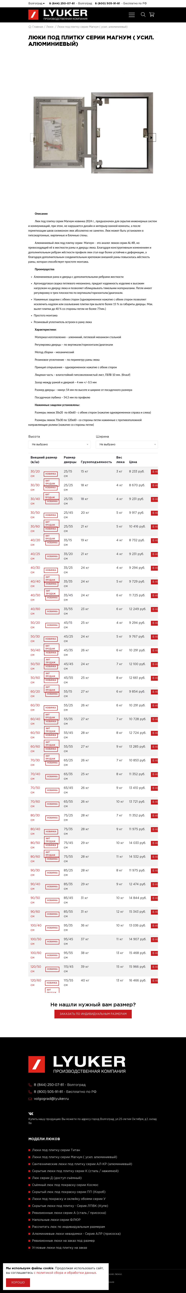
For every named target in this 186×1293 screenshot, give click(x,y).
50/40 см (35, 652)
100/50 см (36, 941)
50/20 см (35, 625)
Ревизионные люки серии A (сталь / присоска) (69, 1213)
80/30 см (35, 817)
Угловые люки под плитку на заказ (59, 1247)
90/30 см (35, 873)
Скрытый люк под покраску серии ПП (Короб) (68, 1192)
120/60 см (36, 983)
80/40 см (35, 831)
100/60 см (36, 955)
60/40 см (35, 721)
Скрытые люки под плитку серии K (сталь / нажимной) (75, 1171)
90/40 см (35, 886)
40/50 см (35, 597)
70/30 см (35, 762)
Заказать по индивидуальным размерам (93, 1014)
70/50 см (35, 790)
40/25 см (35, 556)
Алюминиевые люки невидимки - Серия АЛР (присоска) (76, 1234)
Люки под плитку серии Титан (56, 1150)
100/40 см (36, 928)
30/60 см (35, 529)
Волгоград (36, 3)
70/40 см (35, 776)
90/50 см (35, 900)
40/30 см (35, 570)
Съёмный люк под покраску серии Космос (65, 1185)
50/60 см (35, 680)
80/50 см (35, 845)
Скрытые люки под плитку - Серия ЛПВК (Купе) (70, 1206)
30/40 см (35, 501)
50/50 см (35, 666)
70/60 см (35, 804)
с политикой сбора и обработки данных (65, 1273)
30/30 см (35, 487)
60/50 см (35, 735)
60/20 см (35, 694)
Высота (34, 436)
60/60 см (35, 749)
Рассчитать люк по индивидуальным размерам (68, 1227)
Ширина (102, 436)
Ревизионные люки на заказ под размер (63, 1240)
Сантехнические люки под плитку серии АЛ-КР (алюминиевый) (82, 1164)
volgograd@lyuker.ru (51, 1098)
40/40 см (35, 584)
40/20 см (35, 542)
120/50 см (36, 969)
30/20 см (35, 474)
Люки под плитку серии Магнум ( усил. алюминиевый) (74, 1157)
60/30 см (35, 707)
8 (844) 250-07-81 (62, 3)
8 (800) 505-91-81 (107, 3)
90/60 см (35, 914)
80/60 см (35, 859)
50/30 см (35, 639)
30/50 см (35, 515)
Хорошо (18, 1283)
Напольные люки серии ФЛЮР (56, 1220)
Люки (49, 27)
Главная (35, 27)
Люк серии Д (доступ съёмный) (57, 1178)
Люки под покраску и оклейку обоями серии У (69, 1199)
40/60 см (35, 611)
